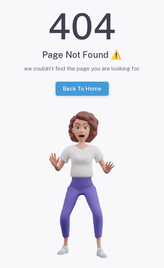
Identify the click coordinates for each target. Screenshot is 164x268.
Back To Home (82, 89)
